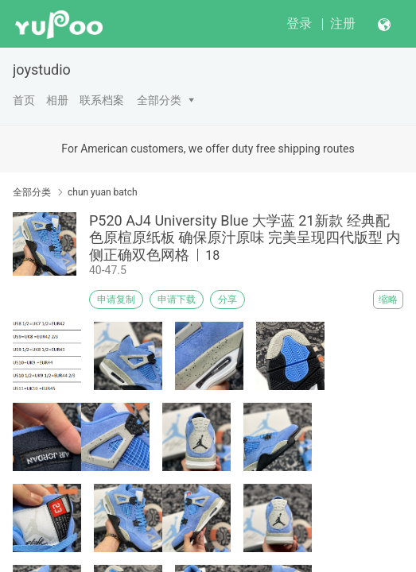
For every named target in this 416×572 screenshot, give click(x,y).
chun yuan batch (103, 192)
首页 (24, 100)
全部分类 (159, 100)
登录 (299, 23)
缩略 (388, 299)
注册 (343, 23)
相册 (57, 100)
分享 (227, 299)
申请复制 (116, 299)
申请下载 (176, 299)
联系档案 (102, 100)
